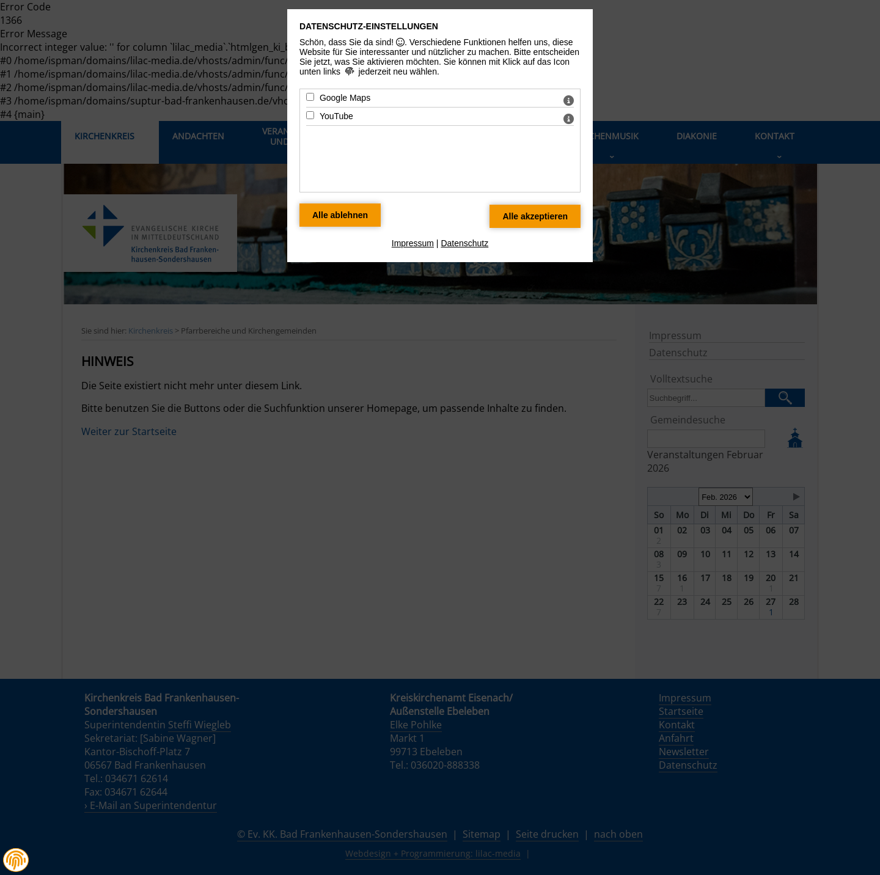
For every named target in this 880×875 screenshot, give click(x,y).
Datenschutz (464, 243)
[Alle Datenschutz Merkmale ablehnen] (340, 215)
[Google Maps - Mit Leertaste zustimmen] (310, 97)
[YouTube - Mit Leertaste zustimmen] (310, 115)
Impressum (413, 243)
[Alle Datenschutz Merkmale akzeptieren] (535, 216)
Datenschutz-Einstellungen (368, 26)
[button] (16, 860)
